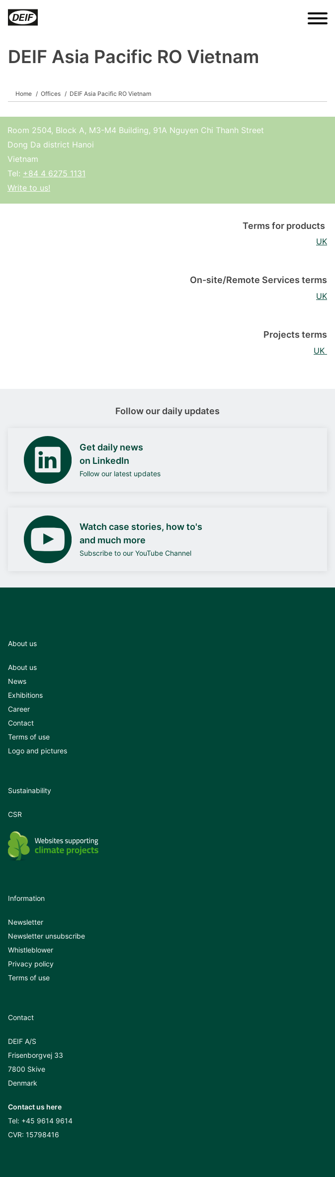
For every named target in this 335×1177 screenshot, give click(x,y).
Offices (51, 93)
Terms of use (29, 737)
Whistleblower (30, 950)
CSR (15, 814)
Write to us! (28, 188)
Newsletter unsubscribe (46, 936)
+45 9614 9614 (47, 1120)
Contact (21, 723)
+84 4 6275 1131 (54, 173)
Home (23, 93)
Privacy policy (31, 963)
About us (22, 667)
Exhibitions (25, 695)
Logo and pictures (37, 750)
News (17, 681)
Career (19, 709)
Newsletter (25, 922)
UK (321, 241)
